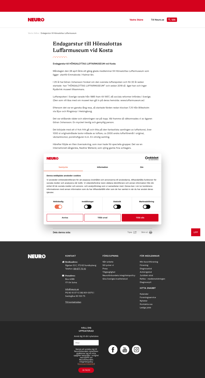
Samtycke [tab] (63, 167)
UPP (195, 232)
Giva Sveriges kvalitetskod (115, 279)
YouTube (124, 349)
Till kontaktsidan (73, 302)
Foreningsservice (148, 297)
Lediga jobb (145, 307)
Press (105, 268)
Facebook (113, 349)
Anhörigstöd (146, 272)
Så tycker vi (108, 265)
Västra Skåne (136, 19)
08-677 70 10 (79, 268)
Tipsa (129, 232)
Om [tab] (141, 167)
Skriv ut (144, 232)
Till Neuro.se (157, 19)
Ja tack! (86, 370)
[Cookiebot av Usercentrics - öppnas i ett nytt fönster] (147, 158)
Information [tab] (102, 167)
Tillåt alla (140, 217)
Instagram (136, 349)
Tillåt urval (102, 217)
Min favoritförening (149, 262)
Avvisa (65, 217)
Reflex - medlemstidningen (152, 279)
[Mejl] (86, 342)
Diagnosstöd (146, 268)
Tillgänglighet (108, 272)
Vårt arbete (107, 262)
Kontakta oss (146, 304)
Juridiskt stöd (146, 275)
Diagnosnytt (145, 282)
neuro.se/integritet (86, 364)
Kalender (144, 294)
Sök (172, 19)
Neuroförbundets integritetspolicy (118, 275)
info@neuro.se (72, 289)
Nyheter (143, 301)
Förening (144, 265)
